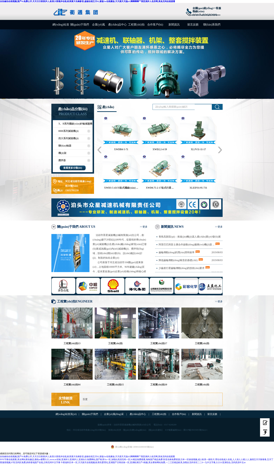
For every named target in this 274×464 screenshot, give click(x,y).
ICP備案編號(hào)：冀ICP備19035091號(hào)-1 (186, 430)
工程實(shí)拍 (136, 24)
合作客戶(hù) (155, 24)
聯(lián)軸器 (64, 145)
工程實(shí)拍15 (115, 384)
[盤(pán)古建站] (155, 430)
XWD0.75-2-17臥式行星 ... (160, 188)
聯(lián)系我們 (212, 24)
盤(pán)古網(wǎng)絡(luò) (134, 430)
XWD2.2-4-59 (160, 149)
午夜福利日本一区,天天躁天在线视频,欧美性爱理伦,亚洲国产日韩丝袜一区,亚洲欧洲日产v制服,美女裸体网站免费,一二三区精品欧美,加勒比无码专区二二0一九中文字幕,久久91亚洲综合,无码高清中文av (153, 462)
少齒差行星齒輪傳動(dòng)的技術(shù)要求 (181, 268)
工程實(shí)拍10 (158, 384)
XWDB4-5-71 (121, 149)
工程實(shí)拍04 (72, 384)
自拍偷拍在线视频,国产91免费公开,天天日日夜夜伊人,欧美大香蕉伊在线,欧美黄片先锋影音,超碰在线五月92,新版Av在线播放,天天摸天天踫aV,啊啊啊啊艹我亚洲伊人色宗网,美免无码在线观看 (87, 1)
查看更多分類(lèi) (72, 168)
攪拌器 (62, 160)
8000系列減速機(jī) (68, 131)
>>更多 (143, 226)
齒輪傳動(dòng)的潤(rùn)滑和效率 (176, 252)
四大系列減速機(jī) (68, 138)
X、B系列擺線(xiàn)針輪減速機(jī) (72, 124)
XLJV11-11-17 (198, 149)
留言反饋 (193, 24)
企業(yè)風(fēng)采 (98, 26)
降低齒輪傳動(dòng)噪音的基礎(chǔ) (178, 260)
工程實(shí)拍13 (72, 343)
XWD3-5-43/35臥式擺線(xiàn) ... (121, 188)
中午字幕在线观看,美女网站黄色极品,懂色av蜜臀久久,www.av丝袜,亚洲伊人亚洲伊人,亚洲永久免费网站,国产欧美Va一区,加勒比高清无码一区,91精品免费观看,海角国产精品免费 (81, 459)
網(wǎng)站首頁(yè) (60, 26)
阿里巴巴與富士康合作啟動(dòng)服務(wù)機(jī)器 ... (186, 244)
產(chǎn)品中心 (117, 24)
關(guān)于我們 (79, 24)
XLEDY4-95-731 (198, 188)
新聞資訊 (174, 24)
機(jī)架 (62, 153)
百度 (85, 399)
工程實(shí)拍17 (158, 343)
